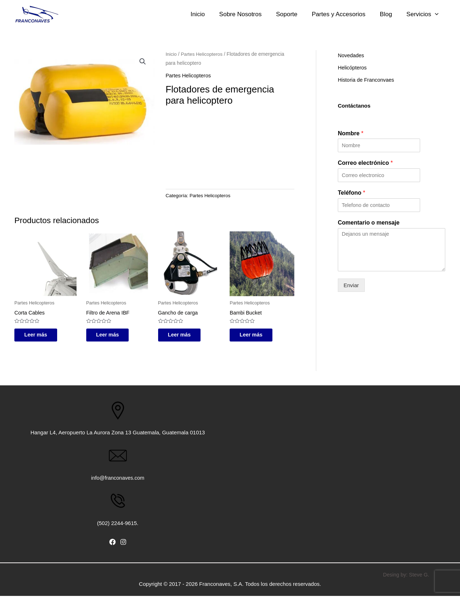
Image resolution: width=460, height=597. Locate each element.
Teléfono (351, 193)
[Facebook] (112, 543)
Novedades (351, 55)
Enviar (351, 285)
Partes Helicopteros (202, 54)
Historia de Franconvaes (367, 80)
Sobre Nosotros (271, 14)
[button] (142, 61)
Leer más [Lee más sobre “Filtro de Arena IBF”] (112, 336)
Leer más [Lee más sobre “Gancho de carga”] (184, 336)
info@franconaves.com (118, 479)
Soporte (310, 14)
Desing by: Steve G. (406, 576)
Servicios (424, 14)
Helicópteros (353, 67)
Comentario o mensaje (369, 223)
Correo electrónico (365, 163)
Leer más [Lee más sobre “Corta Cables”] (40, 336)
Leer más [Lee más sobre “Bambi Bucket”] (256, 336)
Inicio (236, 14)
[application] (436, 14)
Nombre (350, 133)
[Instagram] (123, 543)
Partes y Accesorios (355, 14)
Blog (394, 14)
